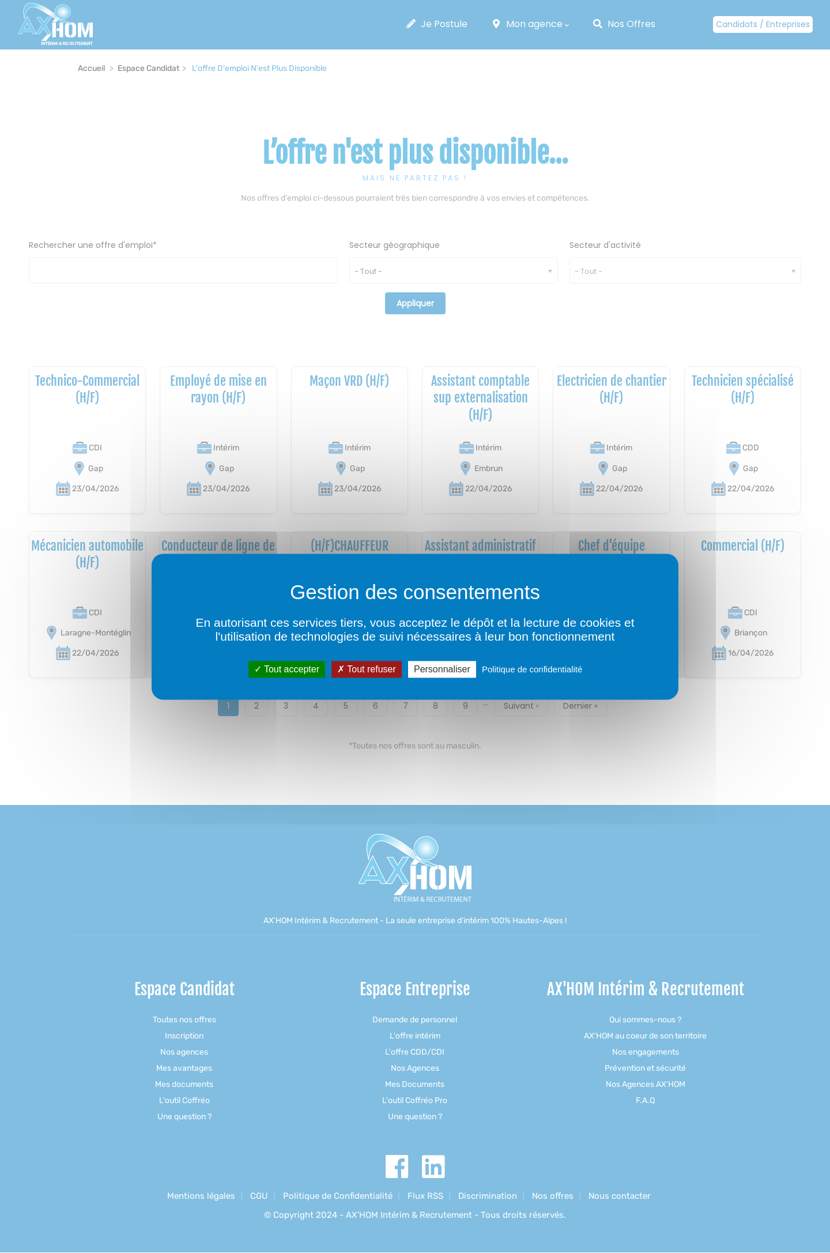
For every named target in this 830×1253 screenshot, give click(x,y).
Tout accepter (286, 669)
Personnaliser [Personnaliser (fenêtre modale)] (442, 669)
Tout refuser (366, 669)
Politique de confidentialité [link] (532, 669)
